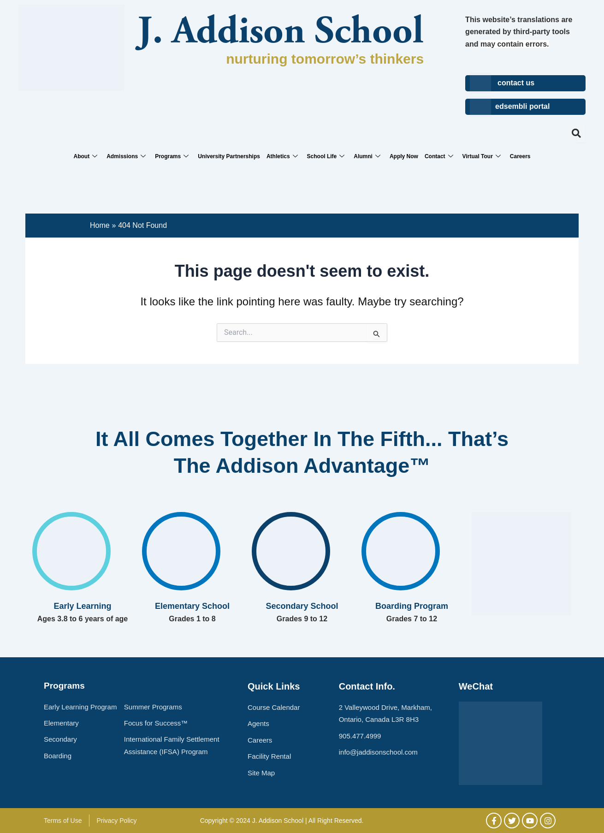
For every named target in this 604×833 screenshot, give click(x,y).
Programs (172, 156)
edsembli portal (522, 106)
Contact (439, 156)
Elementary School (192, 606)
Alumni (367, 156)
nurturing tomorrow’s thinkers (325, 58)
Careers (520, 156)
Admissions (126, 156)
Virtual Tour (481, 156)
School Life (326, 156)
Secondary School (302, 606)
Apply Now (404, 156)
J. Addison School (280, 33)
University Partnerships (229, 156)
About (85, 156)
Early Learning (82, 606)
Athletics (282, 156)
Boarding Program (411, 606)
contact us (515, 83)
